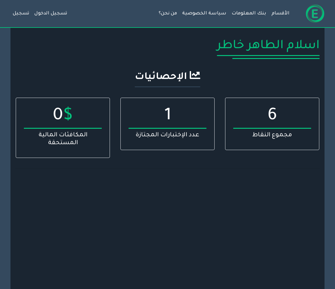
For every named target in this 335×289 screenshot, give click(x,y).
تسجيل (21, 13)
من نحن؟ (168, 13)
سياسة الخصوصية (204, 13)
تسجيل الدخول (50, 13)
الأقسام (281, 13)
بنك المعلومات (249, 13)
